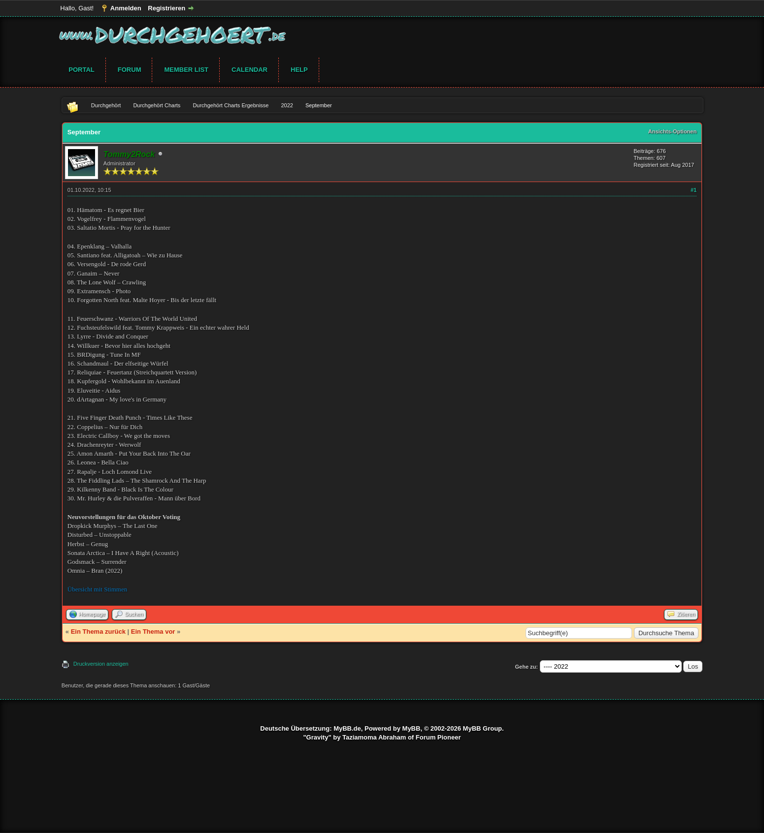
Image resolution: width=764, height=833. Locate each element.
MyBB (411, 728)
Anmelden (125, 8)
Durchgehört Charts (156, 105)
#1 (694, 190)
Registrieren (166, 8)
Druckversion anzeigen (101, 664)
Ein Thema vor (153, 631)
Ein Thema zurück (98, 631)
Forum (129, 69)
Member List (186, 69)
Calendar (249, 69)
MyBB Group (482, 728)
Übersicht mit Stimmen (97, 589)
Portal (81, 69)
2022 (287, 105)
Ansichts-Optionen (672, 131)
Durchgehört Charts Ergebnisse (230, 105)
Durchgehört (106, 105)
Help (299, 69)
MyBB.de (347, 728)
